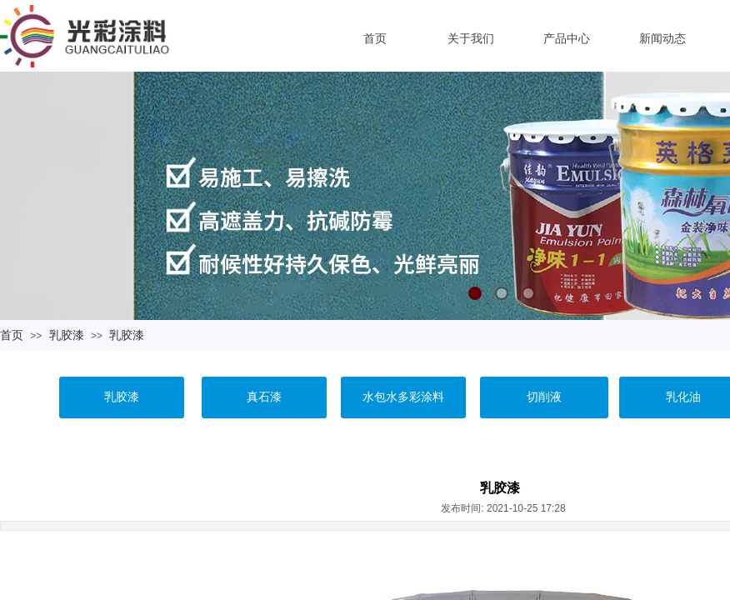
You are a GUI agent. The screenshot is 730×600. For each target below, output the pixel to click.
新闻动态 (662, 38)
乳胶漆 (66, 335)
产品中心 (566, 38)
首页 (375, 38)
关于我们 (471, 38)
